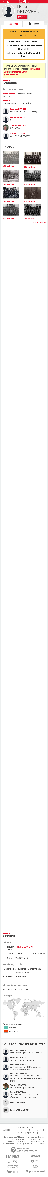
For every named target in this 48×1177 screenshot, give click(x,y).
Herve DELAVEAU (18, 1050)
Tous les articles (20, 1139)
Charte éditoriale (31, 1137)
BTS (36, 36)
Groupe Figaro (21, 1144)
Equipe (21, 1137)
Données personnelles (11, 1141)
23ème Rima (9, 94)
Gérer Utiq (40, 1141)
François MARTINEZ (19, 117)
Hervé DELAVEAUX (18, 1073)
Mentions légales (8, 1144)
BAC (12, 36)
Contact (10, 1139)
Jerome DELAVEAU (18, 1085)
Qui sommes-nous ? (11, 1137)
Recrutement (35, 1139)
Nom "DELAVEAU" (18, 1103)
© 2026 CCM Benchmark (36, 1144)
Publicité (41, 1137)
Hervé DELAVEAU (18, 1058)
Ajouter (23, 17)
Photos (35, 24)
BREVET (24, 36)
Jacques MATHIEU (18, 109)
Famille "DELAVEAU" (19, 1110)
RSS (27, 1139)
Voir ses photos (39, 222)
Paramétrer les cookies (28, 1141)
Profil (15, 24)
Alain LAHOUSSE (17, 134)
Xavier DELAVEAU (18, 1092)
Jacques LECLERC (18, 125)
